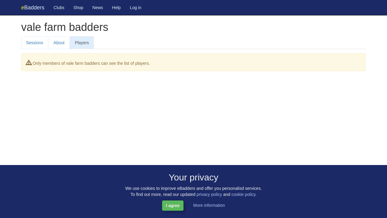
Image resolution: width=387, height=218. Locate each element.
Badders (32, 8)
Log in (135, 7)
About (59, 42)
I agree (173, 205)
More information (209, 205)
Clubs (59, 7)
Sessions (34, 42)
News (98, 7)
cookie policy (243, 194)
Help (116, 7)
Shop (78, 7)
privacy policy (209, 194)
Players (82, 42)
